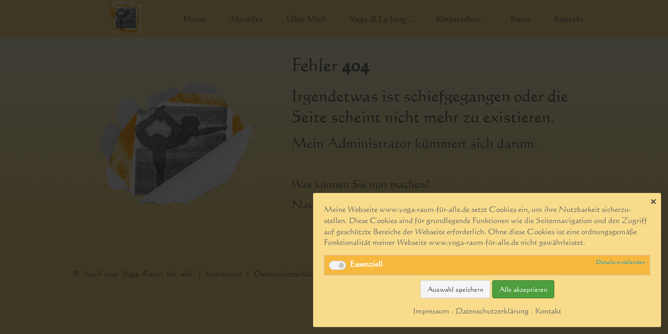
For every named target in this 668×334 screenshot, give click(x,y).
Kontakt (548, 310)
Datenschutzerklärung (492, 310)
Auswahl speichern (455, 289)
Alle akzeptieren (523, 289)
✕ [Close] (653, 201)
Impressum (431, 310)
